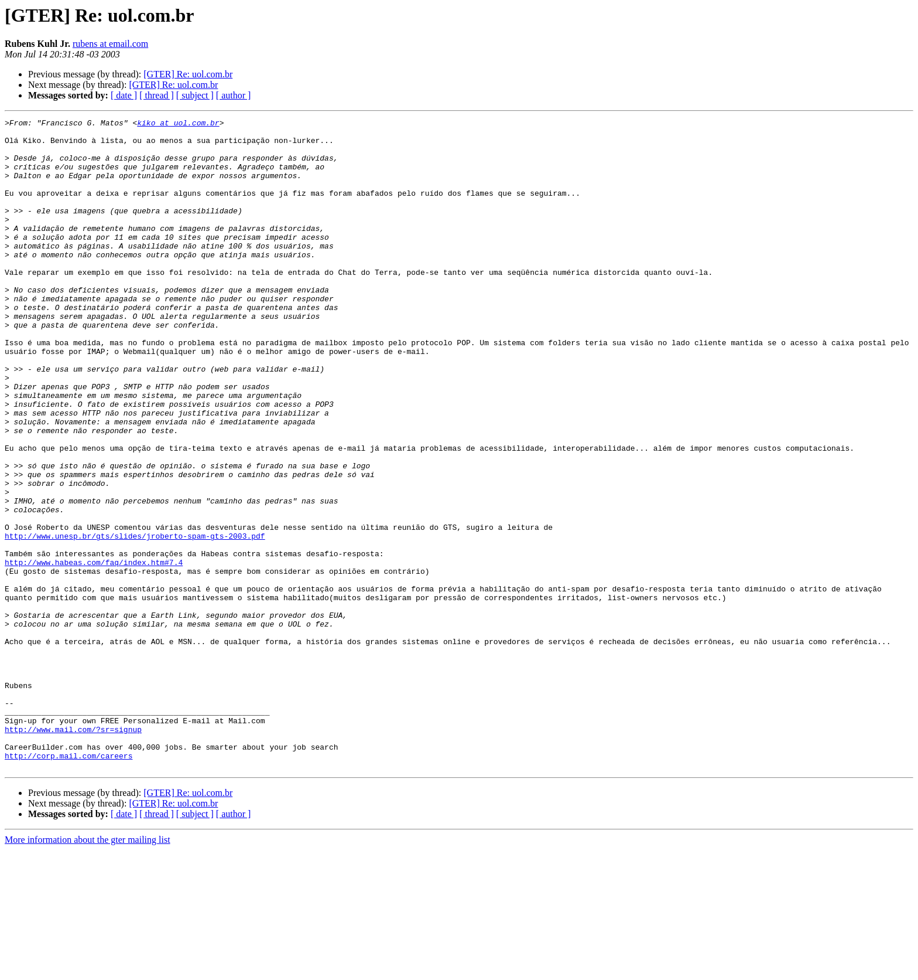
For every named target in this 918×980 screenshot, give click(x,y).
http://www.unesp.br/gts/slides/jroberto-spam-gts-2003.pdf (135, 620)
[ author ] (233, 95)
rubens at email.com (110, 44)
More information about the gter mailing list (87, 970)
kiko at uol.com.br (178, 124)
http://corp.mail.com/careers (68, 884)
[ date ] (124, 95)
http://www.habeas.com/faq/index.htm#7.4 (94, 651)
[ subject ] (195, 95)
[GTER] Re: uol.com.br (187, 74)
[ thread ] (156, 95)
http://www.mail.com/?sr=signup (73, 852)
